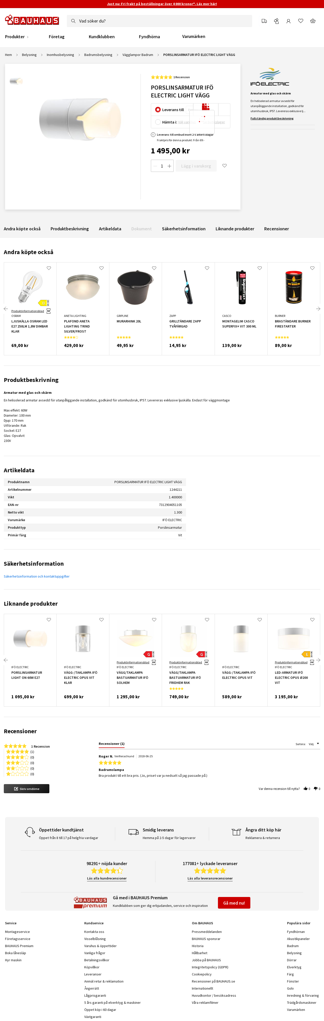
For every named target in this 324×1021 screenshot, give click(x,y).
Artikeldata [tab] (19, 470)
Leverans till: (173, 109)
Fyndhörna (149, 36)
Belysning (29, 54)
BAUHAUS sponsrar (206, 938)
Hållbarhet (199, 953)
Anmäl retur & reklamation (104, 981)
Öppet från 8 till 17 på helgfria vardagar (68, 837)
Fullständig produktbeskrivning (272, 118)
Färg (290, 974)
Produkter (15, 36)
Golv (290, 988)
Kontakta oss (94, 931)
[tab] (112, 744)
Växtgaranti (92, 1016)
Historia (198, 946)
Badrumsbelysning (98, 54)
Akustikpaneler (298, 938)
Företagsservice (17, 938)
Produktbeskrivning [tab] (31, 380)
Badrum (293, 946)
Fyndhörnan (296, 931)
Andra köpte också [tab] (28, 252)
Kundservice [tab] (94, 923)
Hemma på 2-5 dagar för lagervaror (169, 837)
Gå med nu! (234, 903)
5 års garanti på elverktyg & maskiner (112, 1002)
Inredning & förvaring (303, 995)
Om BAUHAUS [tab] (202, 923)
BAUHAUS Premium (19, 946)
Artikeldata (110, 229)
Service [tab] (10, 923)
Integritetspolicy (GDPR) (210, 967)
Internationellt (202, 988)
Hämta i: (169, 122)
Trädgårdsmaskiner (301, 1002)
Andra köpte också (22, 229)
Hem (8, 54)
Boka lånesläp (15, 953)
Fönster (293, 981)
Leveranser (93, 974)
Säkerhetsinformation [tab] (34, 563)
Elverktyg (294, 967)
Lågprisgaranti (95, 995)
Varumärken (193, 36)
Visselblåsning (95, 938)
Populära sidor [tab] (298, 923)
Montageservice (17, 931)
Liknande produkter (235, 229)
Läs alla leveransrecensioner (210, 878)
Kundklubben (102, 36)
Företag (57, 36)
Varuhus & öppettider (100, 946)
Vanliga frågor (94, 953)
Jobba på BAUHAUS (206, 960)
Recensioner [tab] (20, 731)
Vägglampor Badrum (138, 54)
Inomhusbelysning (60, 54)
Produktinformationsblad (27, 311)
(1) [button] (32, 751)
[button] (26, 788)
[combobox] (159, 21)
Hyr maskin (13, 960)
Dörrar (292, 960)
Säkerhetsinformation (184, 229)
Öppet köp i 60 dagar (100, 1009)
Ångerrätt (91, 988)
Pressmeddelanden (207, 931)
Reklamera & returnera (263, 837)
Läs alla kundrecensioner (107, 878)
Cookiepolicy (202, 974)
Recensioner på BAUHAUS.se (213, 981)
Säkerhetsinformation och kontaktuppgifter (37, 576)
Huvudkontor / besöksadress (214, 995)
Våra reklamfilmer (205, 1002)
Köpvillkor (91, 967)
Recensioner (276, 229)
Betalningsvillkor (96, 960)
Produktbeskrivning (70, 229)
